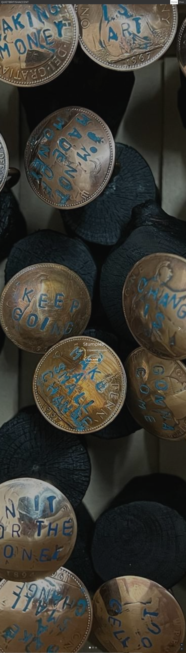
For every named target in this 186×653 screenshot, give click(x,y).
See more (93, 359)
